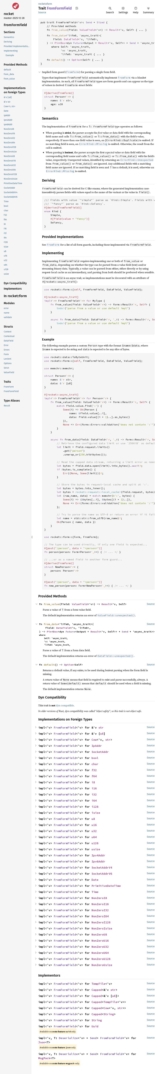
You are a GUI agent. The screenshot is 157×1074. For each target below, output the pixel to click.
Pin (57, 42)
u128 (95, 843)
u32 (94, 831)
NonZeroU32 (100, 946)
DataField (71, 39)
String (109, 1014)
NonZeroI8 (99, 898)
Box (63, 42)
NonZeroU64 (100, 953)
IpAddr (97, 746)
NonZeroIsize (102, 928)
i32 (94, 794)
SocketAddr (100, 752)
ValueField (87, 29)
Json (41, 1042)
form (49, 3)
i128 (95, 806)
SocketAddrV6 (102, 873)
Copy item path (76, 8)
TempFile (98, 983)
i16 (94, 788)
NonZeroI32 (100, 910)
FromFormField (65, 727)
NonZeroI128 (101, 922)
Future (78, 42)
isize (96, 813)
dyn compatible (65, 705)
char (95, 764)
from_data (58, 35)
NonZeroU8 (99, 934)
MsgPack (44, 1058)
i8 (93, 782)
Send (89, 22)
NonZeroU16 (100, 940)
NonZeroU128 (101, 959)
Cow (94, 739)
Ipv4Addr (98, 855)
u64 (94, 837)
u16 (94, 825)
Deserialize (68, 1038)
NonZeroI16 (100, 904)
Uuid (95, 1026)
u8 (102, 733)
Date (95, 879)
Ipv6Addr (98, 861)
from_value (59, 29)
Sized (101, 22)
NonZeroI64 (100, 916)
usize (96, 849)
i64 (94, 800)
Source (42, 12)
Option (76, 59)
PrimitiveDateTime (106, 886)
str (101, 727)
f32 (94, 770)
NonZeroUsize (102, 965)
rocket (41, 3)
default (56, 59)
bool (95, 758)
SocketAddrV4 (102, 867)
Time (95, 892)
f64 (94, 776)
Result (114, 29)
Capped (97, 990)
